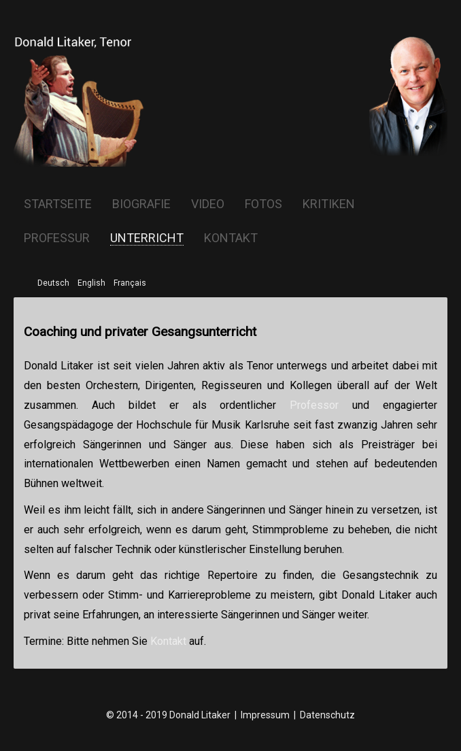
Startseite (58, 204)
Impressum (265, 715)
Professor (314, 405)
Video (207, 204)
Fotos (263, 204)
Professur (57, 238)
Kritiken (329, 204)
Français (130, 283)
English (91, 283)
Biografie (141, 204)
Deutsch (53, 283)
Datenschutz (327, 715)
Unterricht (147, 238)
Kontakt (231, 238)
